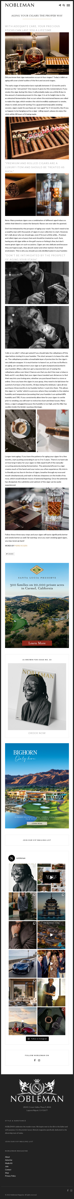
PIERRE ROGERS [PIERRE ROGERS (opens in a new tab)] (21, 546)
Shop (7, 1173)
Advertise (8, 1160)
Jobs (6, 1166)
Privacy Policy (10, 1176)
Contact (8, 1169)
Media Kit (8, 1163)
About (7, 1157)
